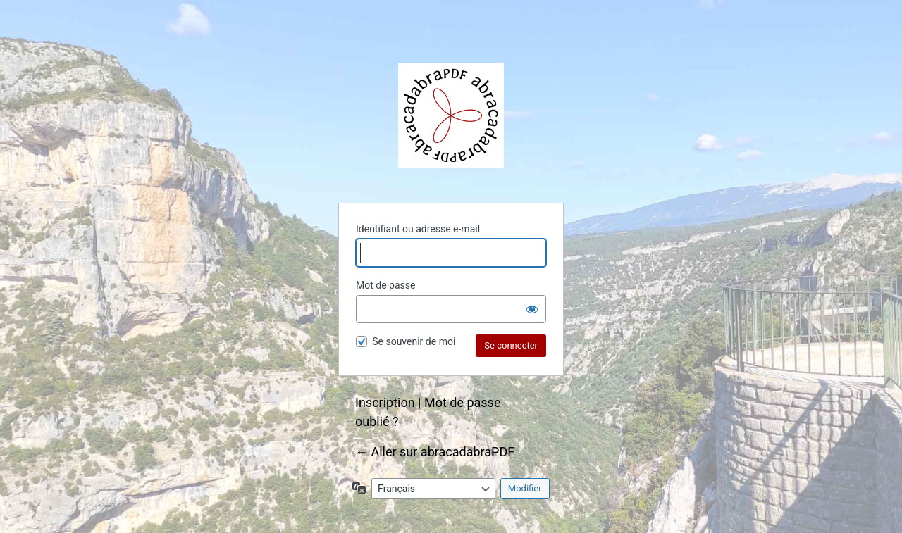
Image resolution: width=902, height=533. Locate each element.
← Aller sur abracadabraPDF (434, 451)
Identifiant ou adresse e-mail (418, 228)
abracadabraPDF (451, 115)
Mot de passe (385, 285)
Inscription (385, 402)
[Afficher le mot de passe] (532, 309)
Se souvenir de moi (413, 341)
